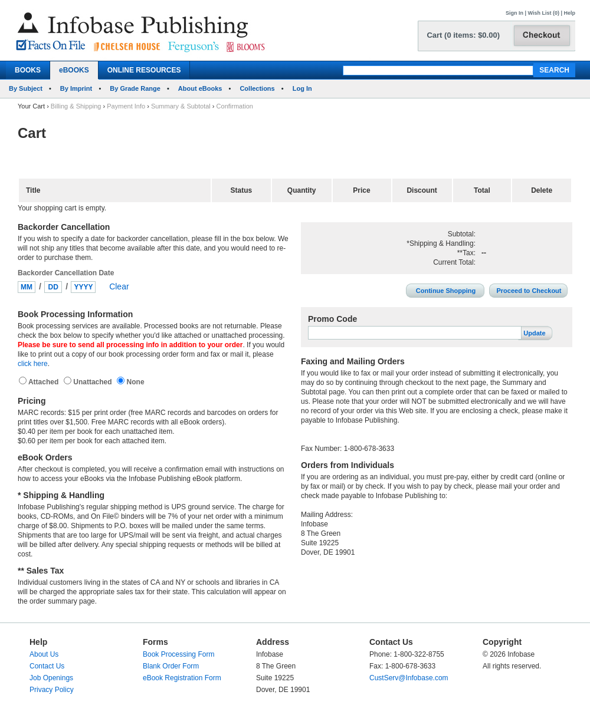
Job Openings (51, 678)
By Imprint (76, 88)
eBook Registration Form (182, 678)
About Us (44, 654)
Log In (302, 88)
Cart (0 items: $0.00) (463, 35)
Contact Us (47, 666)
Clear (119, 286)
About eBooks (200, 88)
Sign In (514, 13)
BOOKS (28, 70)
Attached (45, 382)
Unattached (93, 382)
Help (569, 13)
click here (33, 364)
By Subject (25, 88)
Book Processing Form (178, 654)
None (134, 382)
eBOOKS (74, 70)
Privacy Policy (52, 690)
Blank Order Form (171, 666)
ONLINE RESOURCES (144, 70)
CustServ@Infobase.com (408, 678)
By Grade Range (135, 88)
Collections (257, 88)
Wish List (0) (543, 13)
